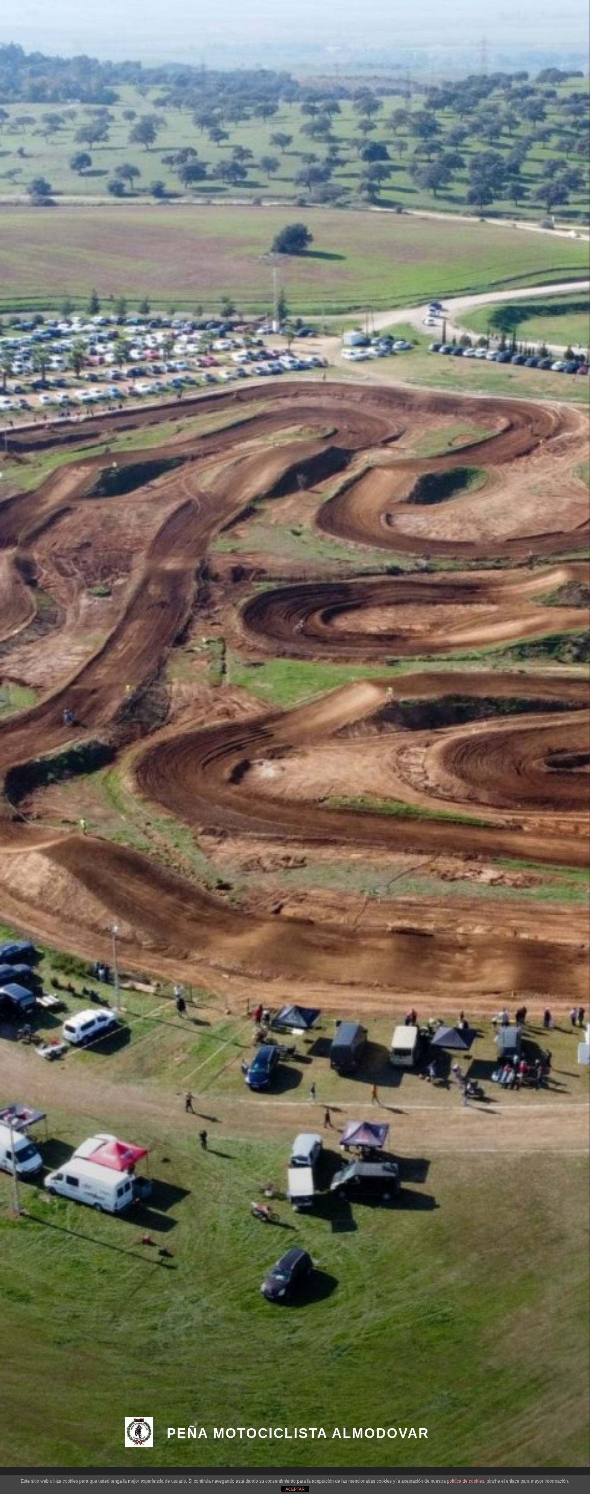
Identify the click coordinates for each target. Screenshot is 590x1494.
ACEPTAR (294, 1489)
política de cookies (465, 1481)
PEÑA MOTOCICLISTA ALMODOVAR (298, 1433)
